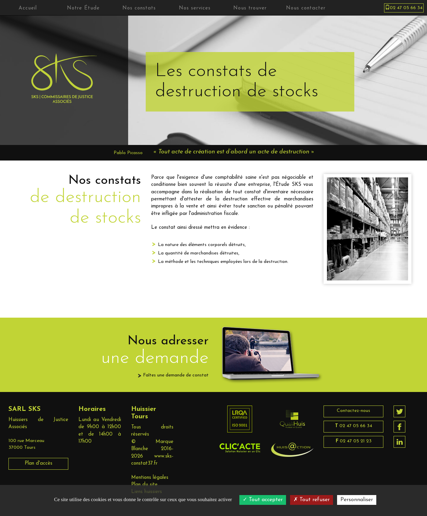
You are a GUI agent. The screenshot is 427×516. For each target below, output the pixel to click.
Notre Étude (83, 8)
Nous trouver (250, 8)
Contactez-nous (353, 410)
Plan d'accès (38, 463)
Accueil (28, 8)
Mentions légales (149, 477)
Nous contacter (306, 8)
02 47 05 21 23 (354, 441)
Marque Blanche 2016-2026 (152, 449)
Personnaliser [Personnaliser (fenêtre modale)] (356, 499)
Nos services (195, 8)
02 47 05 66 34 (353, 425)
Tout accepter (263, 499)
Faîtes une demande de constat (176, 375)
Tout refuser (311, 499)
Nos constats (139, 8)
